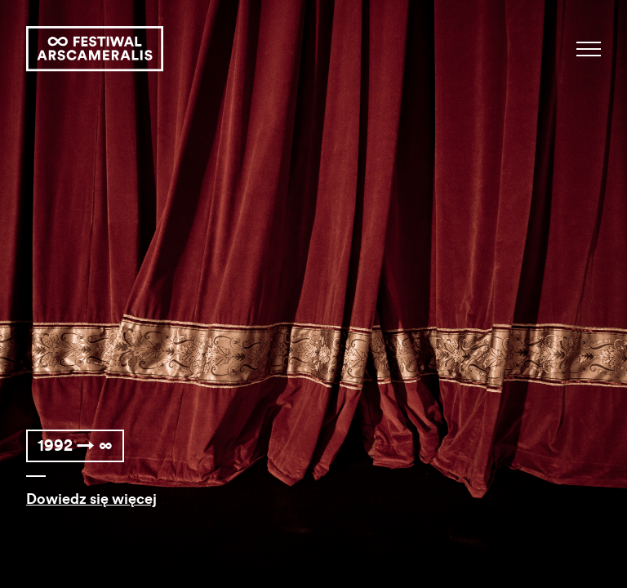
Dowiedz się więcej (91, 499)
